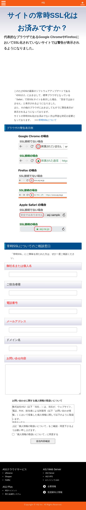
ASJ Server (50, 473)
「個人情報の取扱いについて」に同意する (36, 434)
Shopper (8, 477)
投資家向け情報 (55, 492)
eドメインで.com (52, 480)
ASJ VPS (49, 477)
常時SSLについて (48, 120)
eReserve (9, 473)
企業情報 (52, 486)
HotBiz (7, 480)
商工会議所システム (13, 494)
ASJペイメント (11, 490)
